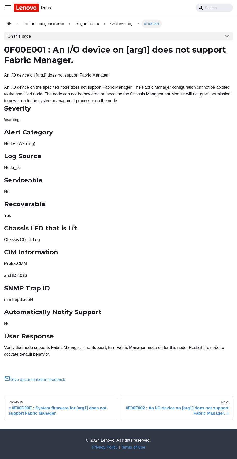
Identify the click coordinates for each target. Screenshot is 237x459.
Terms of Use (133, 447)
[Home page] (9, 24)
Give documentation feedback (34, 379)
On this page (19, 36)
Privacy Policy (105, 447)
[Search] (214, 8)
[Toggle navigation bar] (8, 8)
